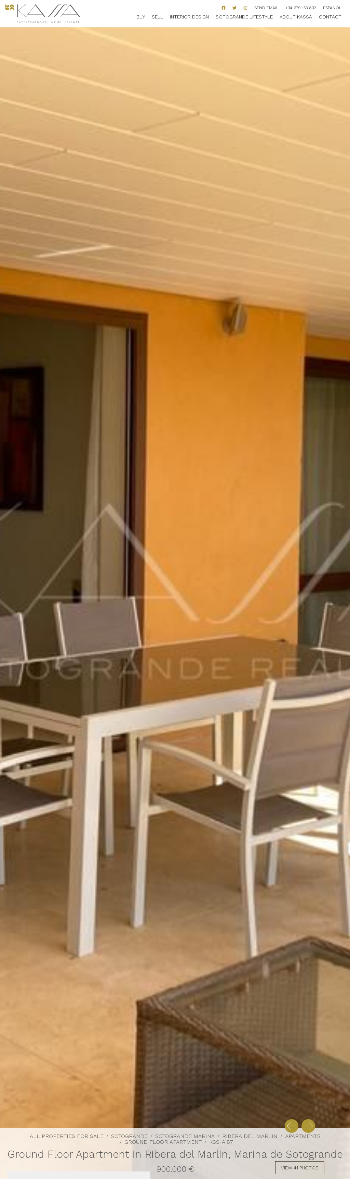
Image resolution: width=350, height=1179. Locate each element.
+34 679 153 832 (300, 7)
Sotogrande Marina (185, 1136)
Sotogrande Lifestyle (244, 17)
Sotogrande (129, 1136)
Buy (140, 17)
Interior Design (189, 17)
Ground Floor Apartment (163, 1142)
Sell (157, 17)
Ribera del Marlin (250, 1136)
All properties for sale (67, 1136)
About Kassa (296, 17)
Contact (330, 17)
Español (332, 7)
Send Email (266, 7)
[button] (291, 1126)
